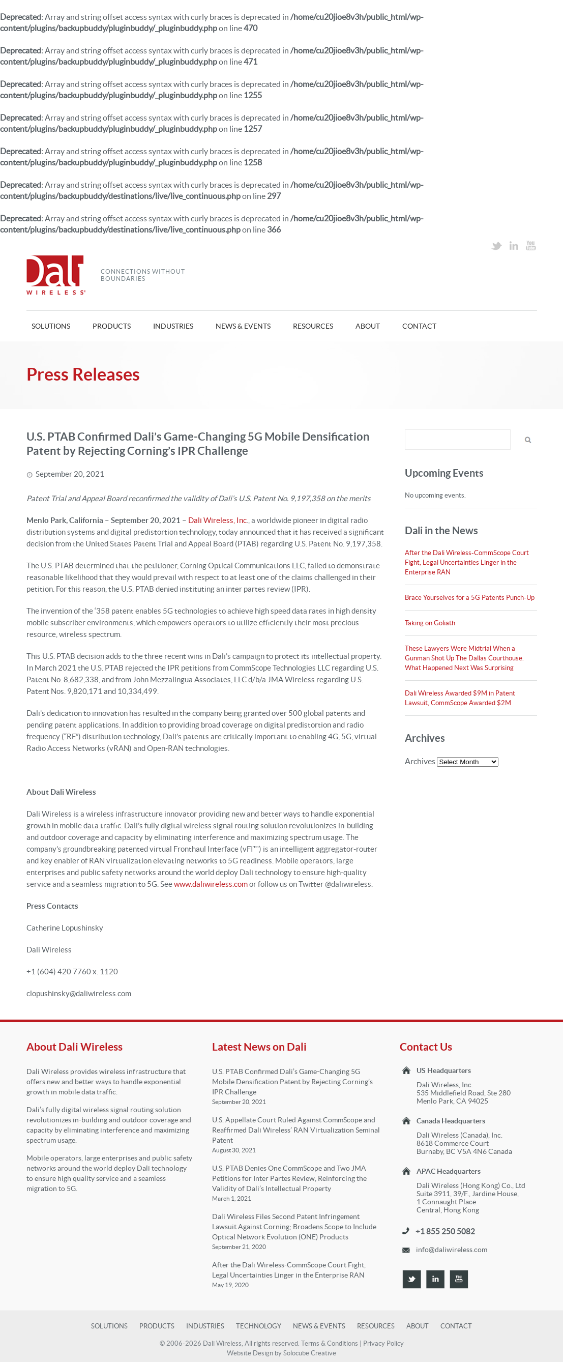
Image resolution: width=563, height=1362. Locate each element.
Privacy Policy (383, 1343)
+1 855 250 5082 (445, 1231)
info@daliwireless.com (451, 1249)
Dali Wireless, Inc (217, 520)
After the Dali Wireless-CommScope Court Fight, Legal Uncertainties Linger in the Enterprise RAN (467, 562)
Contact (419, 326)
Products (112, 326)
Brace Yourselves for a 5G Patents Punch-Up (470, 597)
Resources (313, 326)
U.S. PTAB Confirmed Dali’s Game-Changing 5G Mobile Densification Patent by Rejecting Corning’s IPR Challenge (292, 1081)
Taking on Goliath (430, 623)
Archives (420, 761)
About (367, 326)
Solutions (51, 326)
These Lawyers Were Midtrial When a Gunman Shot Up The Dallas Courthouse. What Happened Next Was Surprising (464, 658)
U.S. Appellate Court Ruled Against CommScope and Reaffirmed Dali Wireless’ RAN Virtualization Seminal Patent (296, 1130)
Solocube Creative (309, 1353)
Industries (173, 326)
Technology (258, 1326)
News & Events (243, 326)
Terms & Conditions (329, 1343)
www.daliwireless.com (211, 884)
